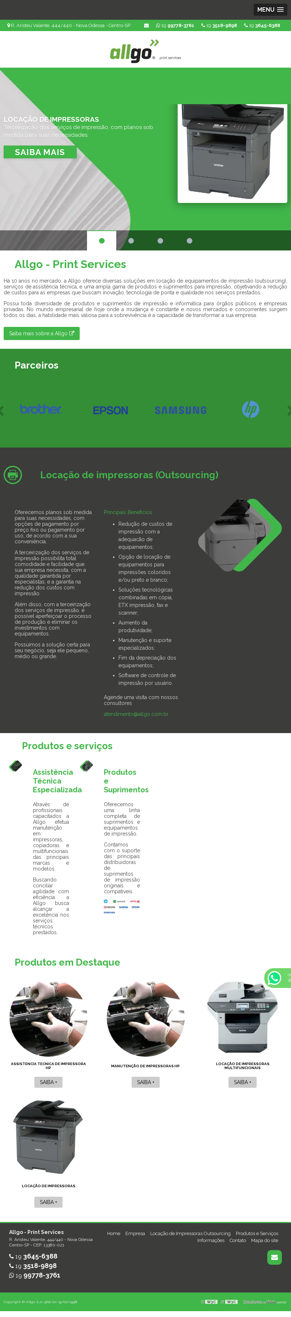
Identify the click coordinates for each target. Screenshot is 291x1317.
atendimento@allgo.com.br (136, 714)
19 (262, 25)
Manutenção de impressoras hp (145, 1066)
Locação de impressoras (48, 1186)
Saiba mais (40, 152)
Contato (238, 1240)
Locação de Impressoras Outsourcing (190, 1233)
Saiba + (48, 1082)
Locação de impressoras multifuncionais (242, 1066)
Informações (210, 1240)
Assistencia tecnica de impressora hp (48, 1066)
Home (113, 1233)
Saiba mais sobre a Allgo (41, 333)
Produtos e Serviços (257, 1233)
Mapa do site (264, 1240)
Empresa (135, 1233)
